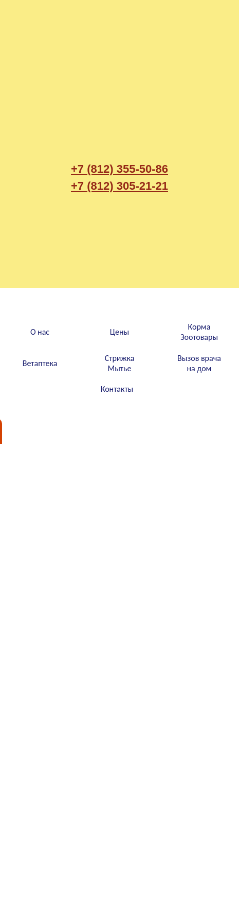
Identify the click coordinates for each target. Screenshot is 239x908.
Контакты (117, 389)
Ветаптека (40, 363)
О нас (39, 332)
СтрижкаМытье (120, 363)
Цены (119, 332)
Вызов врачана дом (199, 363)
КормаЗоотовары (199, 332)
